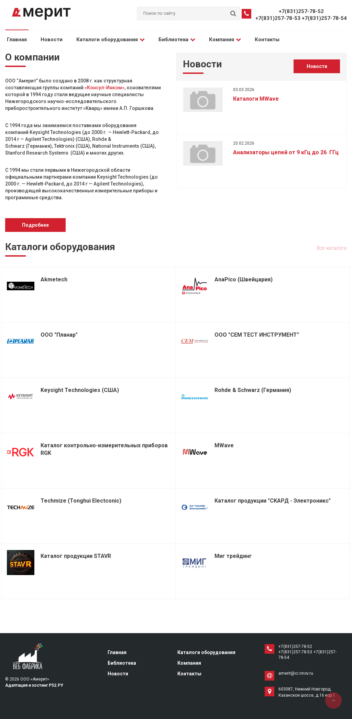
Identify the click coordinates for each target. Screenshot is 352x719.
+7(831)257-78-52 (301, 11)
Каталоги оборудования (110, 39)
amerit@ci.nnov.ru (295, 673)
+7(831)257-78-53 (277, 18)
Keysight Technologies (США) (80, 390)
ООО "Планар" (59, 335)
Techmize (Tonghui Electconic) (81, 500)
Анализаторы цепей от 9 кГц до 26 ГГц (286, 152)
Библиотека (176, 39)
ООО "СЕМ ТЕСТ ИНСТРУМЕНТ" (256, 335)
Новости (52, 39)
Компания (225, 39)
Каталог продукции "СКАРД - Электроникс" (272, 500)
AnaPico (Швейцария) (243, 279)
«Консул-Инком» (104, 87)
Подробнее (35, 225)
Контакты (267, 39)
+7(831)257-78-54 (324, 18)
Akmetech (54, 279)
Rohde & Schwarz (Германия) (252, 390)
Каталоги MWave (256, 99)
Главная (17, 39)
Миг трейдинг (233, 556)
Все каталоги (332, 248)
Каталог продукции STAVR (76, 556)
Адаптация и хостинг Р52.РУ (34, 685)
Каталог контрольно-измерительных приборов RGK (104, 449)
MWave (224, 445)
